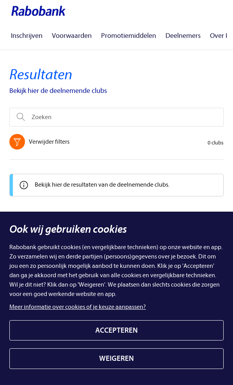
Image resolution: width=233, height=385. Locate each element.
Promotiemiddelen (128, 36)
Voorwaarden (72, 36)
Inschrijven (27, 36)
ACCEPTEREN (116, 330)
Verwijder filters (41, 141)
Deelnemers (183, 36)
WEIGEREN (116, 358)
